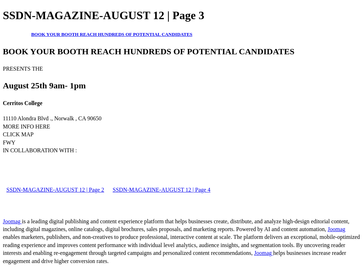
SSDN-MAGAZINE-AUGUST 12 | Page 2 (55, 190)
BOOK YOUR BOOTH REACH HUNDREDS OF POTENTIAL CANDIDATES (111, 34)
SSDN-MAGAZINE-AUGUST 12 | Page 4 (162, 190)
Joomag (12, 221)
